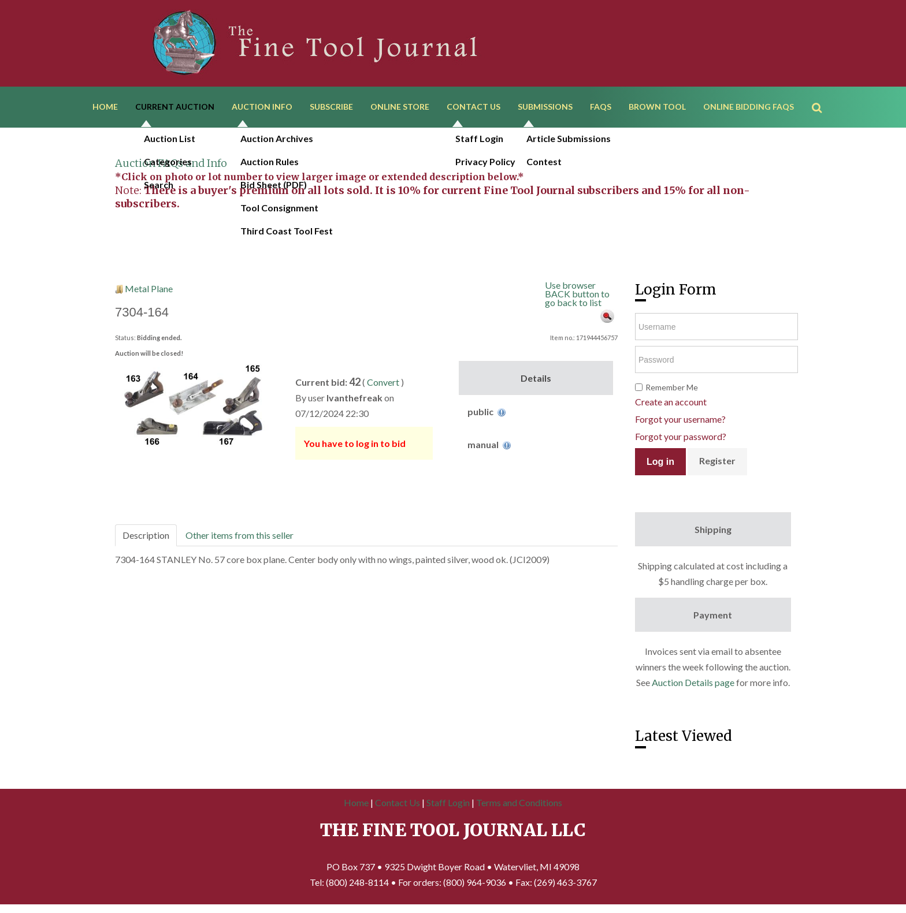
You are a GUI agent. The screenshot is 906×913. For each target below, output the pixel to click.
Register (717, 463)
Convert (383, 384)
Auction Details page (693, 685)
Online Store (399, 108)
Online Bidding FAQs (748, 108)
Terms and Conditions (519, 805)
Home (105, 108)
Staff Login (448, 805)
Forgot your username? (680, 421)
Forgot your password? (680, 439)
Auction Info (262, 108)
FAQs (600, 108)
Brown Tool (657, 108)
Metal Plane (149, 291)
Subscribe (331, 108)
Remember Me (671, 390)
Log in (660, 464)
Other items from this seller (239, 537)
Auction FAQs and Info (171, 166)
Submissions (545, 108)
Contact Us (473, 108)
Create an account (671, 404)
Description (145, 537)
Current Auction (174, 108)
